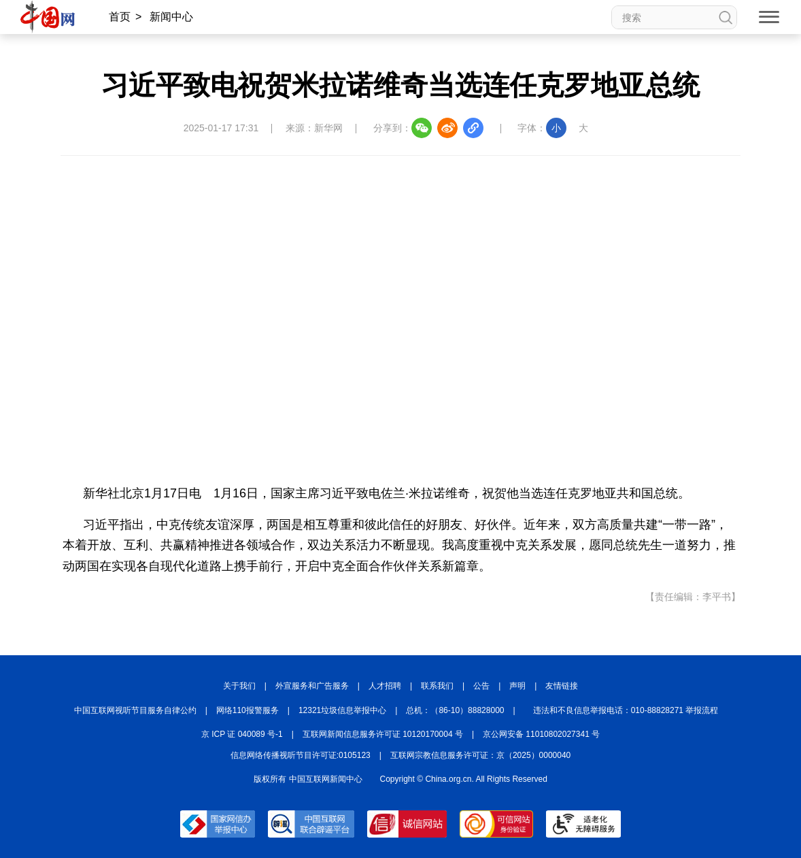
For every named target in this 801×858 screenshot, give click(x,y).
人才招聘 (385, 686)
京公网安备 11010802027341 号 (541, 734)
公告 (481, 686)
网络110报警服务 (247, 710)
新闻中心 (171, 16)
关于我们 (239, 686)
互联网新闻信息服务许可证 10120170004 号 (383, 734)
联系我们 (437, 686)
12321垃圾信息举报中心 (342, 710)
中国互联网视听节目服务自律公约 (135, 710)
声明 (517, 686)
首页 (120, 16)
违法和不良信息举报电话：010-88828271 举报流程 (626, 710)
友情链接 (561, 686)
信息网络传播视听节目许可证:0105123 (301, 755)
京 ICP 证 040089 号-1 (242, 734)
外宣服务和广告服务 (312, 686)
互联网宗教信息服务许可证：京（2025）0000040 (480, 755)
